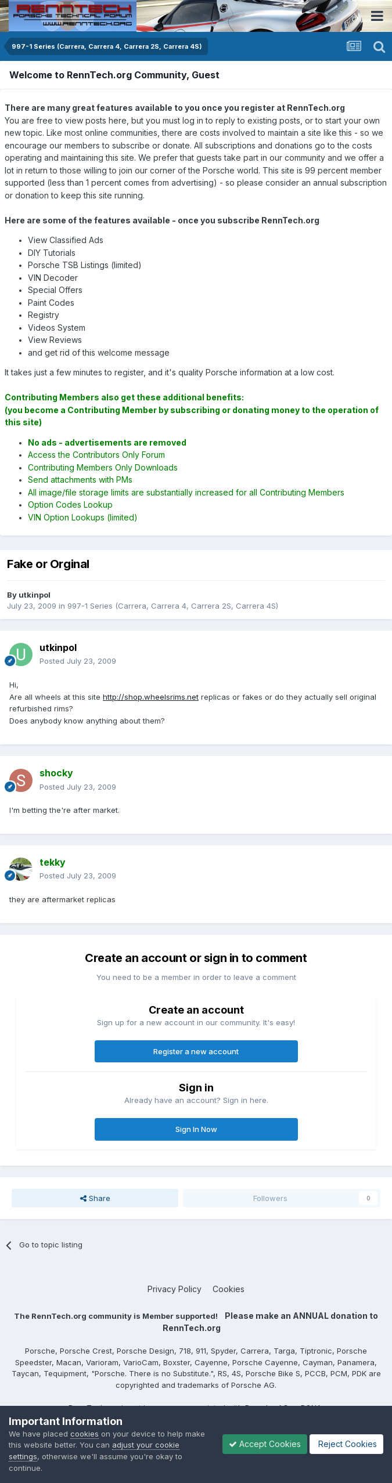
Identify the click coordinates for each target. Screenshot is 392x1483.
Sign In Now (196, 1129)
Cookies (228, 1289)
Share (95, 1198)
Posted (77, 660)
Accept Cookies (265, 1444)
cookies (84, 1433)
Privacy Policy (175, 1289)
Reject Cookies (346, 1444)
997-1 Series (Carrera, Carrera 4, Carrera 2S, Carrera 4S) (172, 605)
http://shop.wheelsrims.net (151, 696)
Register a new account (196, 1051)
